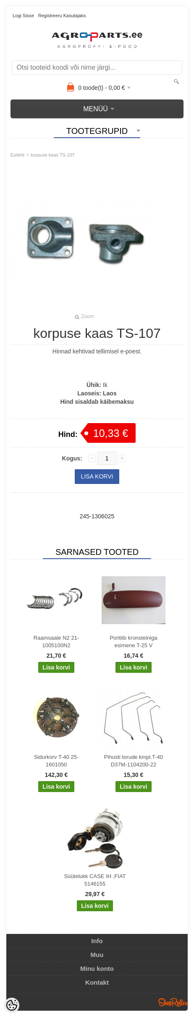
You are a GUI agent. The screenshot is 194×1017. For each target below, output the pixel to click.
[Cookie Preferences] (11, 1005)
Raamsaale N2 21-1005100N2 (56, 641)
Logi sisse (23, 15)
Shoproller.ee (173, 1002)
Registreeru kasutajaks (62, 15)
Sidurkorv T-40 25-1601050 (56, 761)
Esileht (17, 154)
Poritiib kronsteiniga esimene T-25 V (133, 641)
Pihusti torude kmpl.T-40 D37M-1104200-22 (133, 761)
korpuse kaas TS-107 (53, 154)
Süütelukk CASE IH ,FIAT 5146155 (95, 880)
